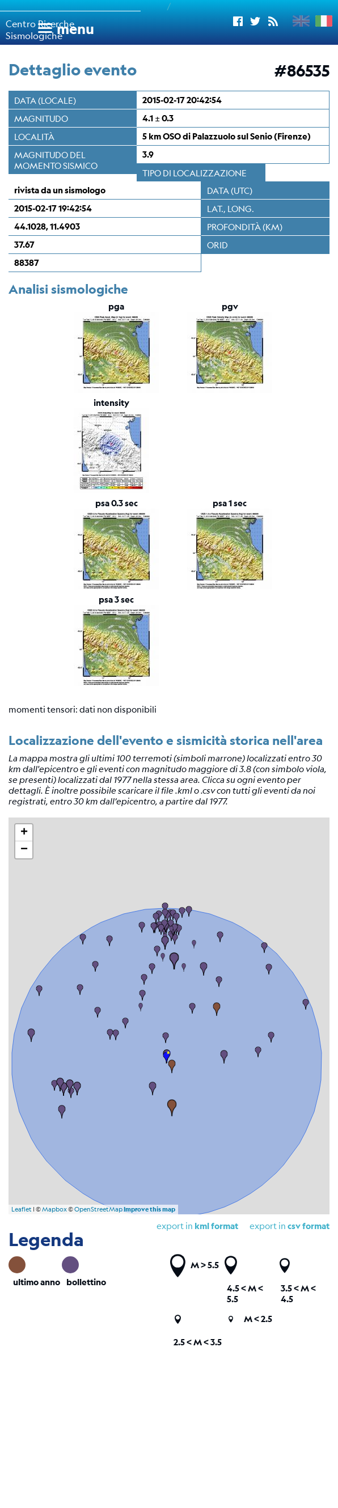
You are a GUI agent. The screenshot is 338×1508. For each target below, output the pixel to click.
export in (289, 1225)
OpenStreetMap (98, 1209)
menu (75, 28)
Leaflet (21, 1209)
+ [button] (24, 832)
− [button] (24, 849)
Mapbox (54, 1209)
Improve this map (149, 1209)
